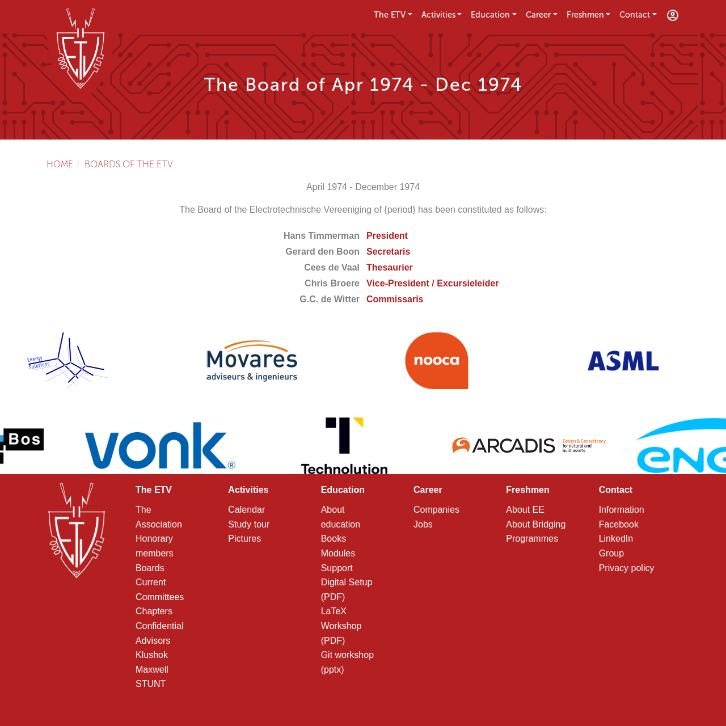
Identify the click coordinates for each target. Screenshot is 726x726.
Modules (338, 553)
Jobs (423, 524)
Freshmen (585, 15)
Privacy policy (627, 568)
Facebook (619, 524)
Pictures (244, 538)
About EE (525, 509)
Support (337, 568)
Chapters (154, 611)
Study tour (248, 524)
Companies (436, 509)
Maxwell (152, 669)
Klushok (152, 655)
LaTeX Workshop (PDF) (341, 625)
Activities (438, 15)
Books (333, 538)
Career (538, 15)
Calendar (246, 509)
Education (490, 15)
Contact (634, 15)
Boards (150, 568)
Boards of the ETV (129, 164)
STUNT (151, 684)
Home (60, 164)
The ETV (390, 15)
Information (621, 509)
